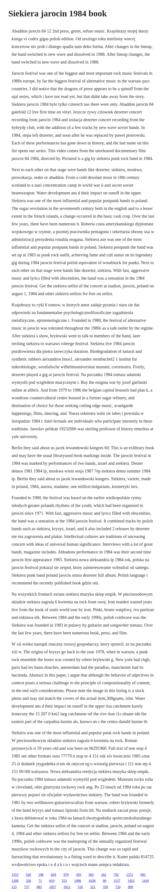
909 (130, 887)
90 (104, 881)
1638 (91, 881)
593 (78, 875)
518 (80, 887)
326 (28, 881)
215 (14, 887)
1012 (66, 887)
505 (91, 875)
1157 (116, 881)
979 (66, 875)
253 (64, 881)
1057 (52, 887)
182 (103, 875)
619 (51, 881)
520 (28, 875)
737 (26, 887)
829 (53, 875)
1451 (131, 881)
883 (39, 887)
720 (117, 887)
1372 (129, 875)
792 (116, 875)
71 (40, 881)
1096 (77, 881)
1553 (14, 875)
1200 (14, 881)
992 (142, 875)
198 (40, 875)
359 (105, 887)
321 (92, 887)
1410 (145, 881)
